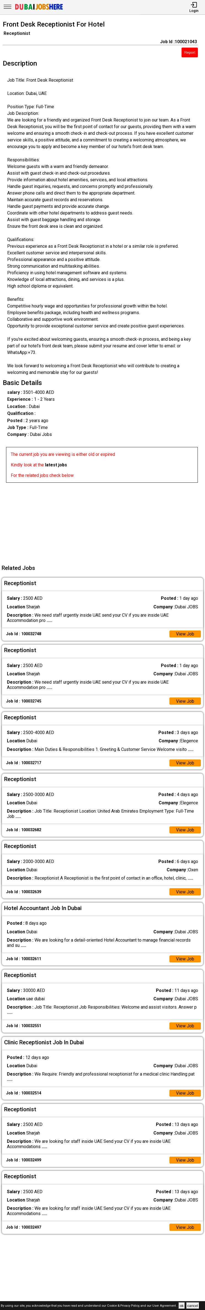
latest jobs (56, 464)
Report (189, 52)
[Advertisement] (104, 521)
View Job (185, 634)
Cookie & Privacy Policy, (123, 1306)
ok (181, 1306)
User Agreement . (164, 1306)
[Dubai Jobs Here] (39, 9)
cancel (192, 1306)
